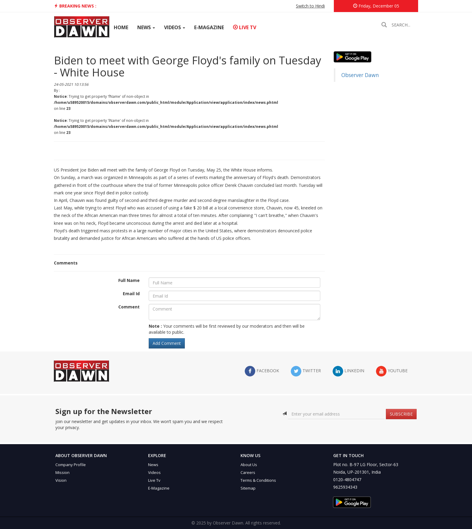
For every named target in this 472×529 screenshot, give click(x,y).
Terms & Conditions (258, 480)
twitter (306, 371)
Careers (248, 472)
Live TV (244, 27)
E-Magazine (209, 27)
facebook (262, 371)
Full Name (129, 280)
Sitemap (248, 488)
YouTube (392, 371)
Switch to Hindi (310, 6)
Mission (62, 472)
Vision (61, 480)
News (146, 27)
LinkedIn (348, 371)
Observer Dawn (360, 75)
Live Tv (154, 480)
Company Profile (70, 464)
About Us (249, 464)
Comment (129, 307)
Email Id (131, 293)
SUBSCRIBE (401, 414)
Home (121, 27)
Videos (174, 27)
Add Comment (167, 343)
